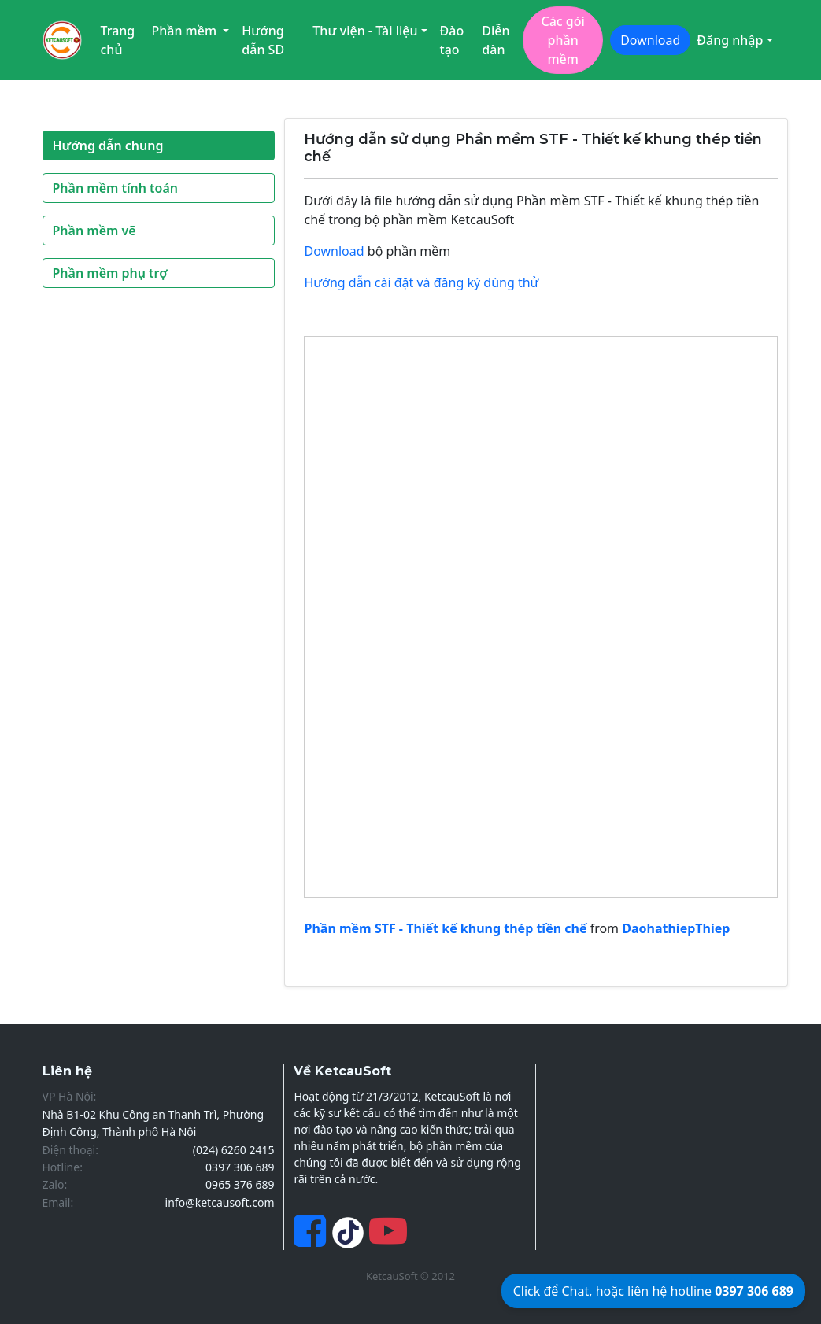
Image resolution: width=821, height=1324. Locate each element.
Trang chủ (118, 40)
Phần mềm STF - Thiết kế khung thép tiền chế (445, 928)
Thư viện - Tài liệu (364, 30)
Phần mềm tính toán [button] (116, 188)
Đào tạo (452, 40)
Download (650, 40)
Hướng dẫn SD (263, 40)
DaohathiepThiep (676, 928)
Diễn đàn (495, 40)
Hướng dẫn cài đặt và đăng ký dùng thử (421, 282)
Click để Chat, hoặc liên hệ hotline (653, 1291)
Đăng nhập (730, 40)
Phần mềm (185, 30)
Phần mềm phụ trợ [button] (110, 273)
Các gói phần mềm (562, 40)
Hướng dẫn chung (108, 145)
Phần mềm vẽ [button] (94, 230)
